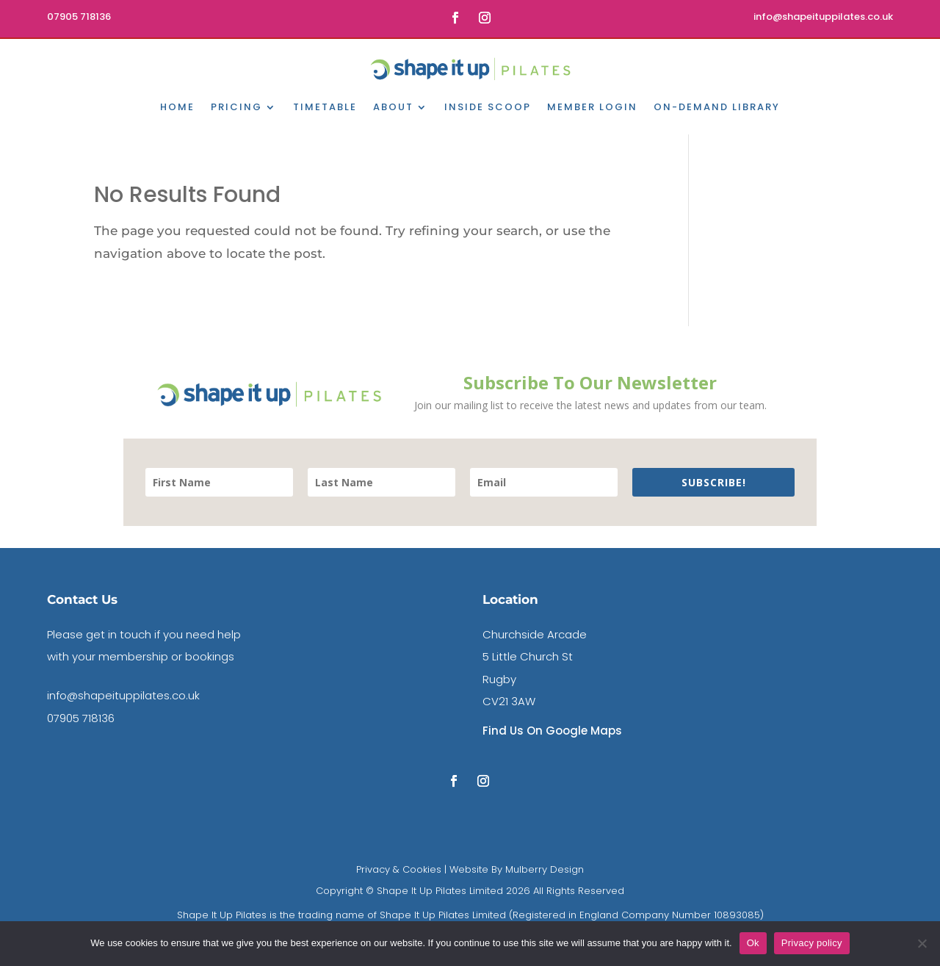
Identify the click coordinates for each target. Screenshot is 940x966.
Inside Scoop (487, 108)
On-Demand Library (717, 108)
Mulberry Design (543, 869)
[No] (921, 943)
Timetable (325, 108)
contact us (182, 66)
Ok (753, 942)
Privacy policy (811, 942)
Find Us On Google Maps (552, 730)
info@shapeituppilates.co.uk (123, 695)
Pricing (236, 108)
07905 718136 (81, 718)
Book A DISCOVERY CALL (809, 66)
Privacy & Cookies (398, 869)
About (393, 108)
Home (177, 108)
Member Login (592, 108)
